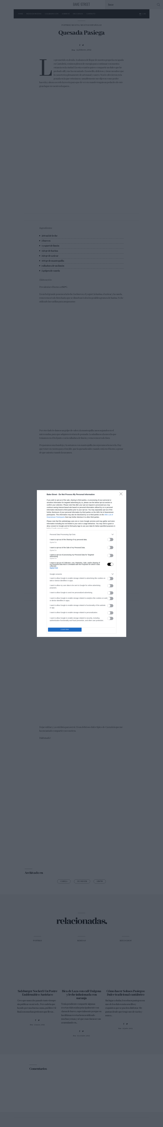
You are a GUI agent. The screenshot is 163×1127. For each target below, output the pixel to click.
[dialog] (81, 563)
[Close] (121, 494)
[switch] (110, 539)
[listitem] (81, 534)
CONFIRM (64, 630)
